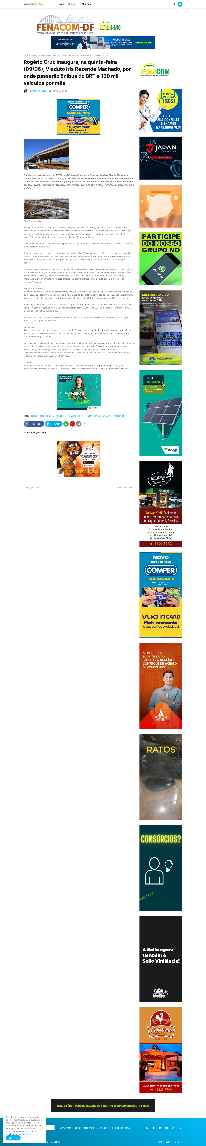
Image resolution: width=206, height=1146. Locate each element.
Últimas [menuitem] (72, 4)
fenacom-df (118, 416)
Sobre (168, 1142)
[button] (174, 4)
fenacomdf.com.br (52, 1142)
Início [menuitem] (61, 4)
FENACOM (106, 416)
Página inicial (30, 55)
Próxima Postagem (124, 487)
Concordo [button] (13, 1138)
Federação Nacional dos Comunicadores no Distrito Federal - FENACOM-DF (73, 55)
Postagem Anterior (33, 487)
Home (159, 1142)
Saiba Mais (25, 1134)
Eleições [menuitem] (86, 4)
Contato (178, 1142)
